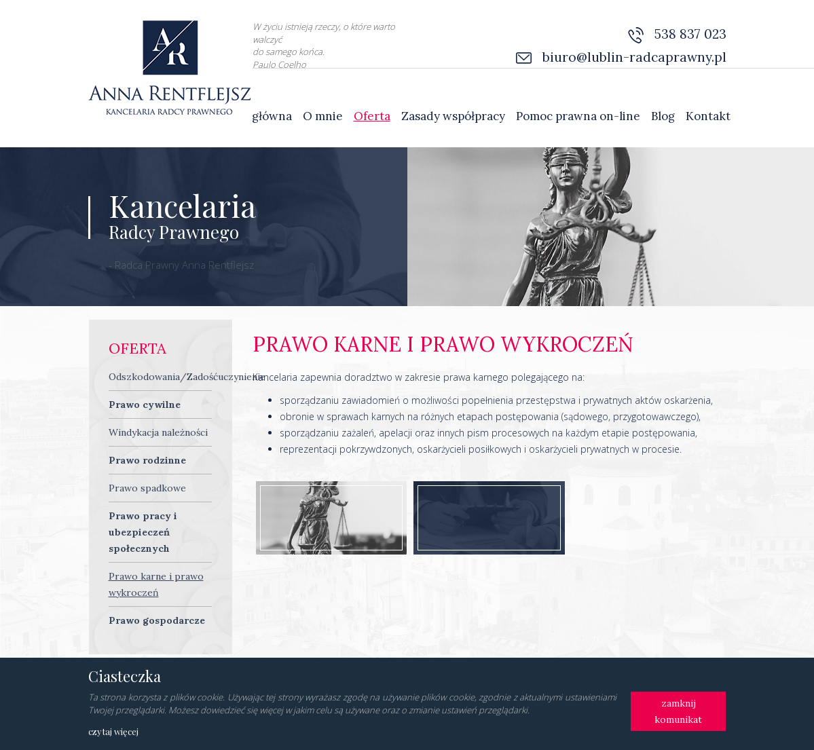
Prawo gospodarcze (157, 620)
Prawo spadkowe (147, 488)
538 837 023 (690, 34)
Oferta (372, 116)
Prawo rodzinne (147, 460)
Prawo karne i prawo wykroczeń (156, 584)
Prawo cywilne (145, 404)
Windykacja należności (158, 432)
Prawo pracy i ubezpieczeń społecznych (143, 532)
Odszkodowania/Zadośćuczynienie (187, 377)
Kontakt (708, 116)
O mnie (323, 116)
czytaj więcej (113, 731)
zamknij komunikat (678, 711)
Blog (663, 116)
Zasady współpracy (453, 116)
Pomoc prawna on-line (578, 116)
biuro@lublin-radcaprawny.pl (634, 57)
